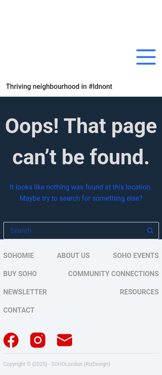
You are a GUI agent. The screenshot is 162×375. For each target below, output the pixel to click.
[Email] (64, 340)
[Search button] (150, 230)
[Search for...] (72, 230)
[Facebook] (11, 340)
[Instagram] (37, 340)
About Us (73, 255)
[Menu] (146, 57)
